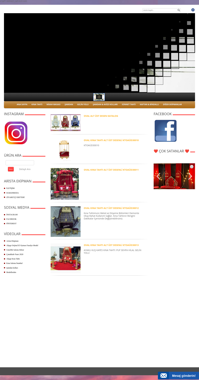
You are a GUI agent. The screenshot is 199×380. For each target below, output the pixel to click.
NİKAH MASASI (53, 104)
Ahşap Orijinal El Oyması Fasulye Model (22, 245)
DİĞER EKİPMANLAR (172, 104)
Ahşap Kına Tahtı (13, 259)
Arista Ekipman (12, 241)
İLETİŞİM (10, 188)
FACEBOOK (11, 219)
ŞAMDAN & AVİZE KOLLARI (105, 104)
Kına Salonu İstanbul (14, 263)
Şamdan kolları (12, 268)
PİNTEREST (11, 223)
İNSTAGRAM (12, 215)
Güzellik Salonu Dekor (15, 250)
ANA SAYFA (22, 104)
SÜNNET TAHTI (129, 104)
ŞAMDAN (69, 104)
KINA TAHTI (37, 104)
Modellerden (11, 272)
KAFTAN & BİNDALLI (149, 104)
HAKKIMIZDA (12, 193)
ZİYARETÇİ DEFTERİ (15, 197)
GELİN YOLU (83, 104)
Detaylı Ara (24, 169)
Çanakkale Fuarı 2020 (14, 254)
